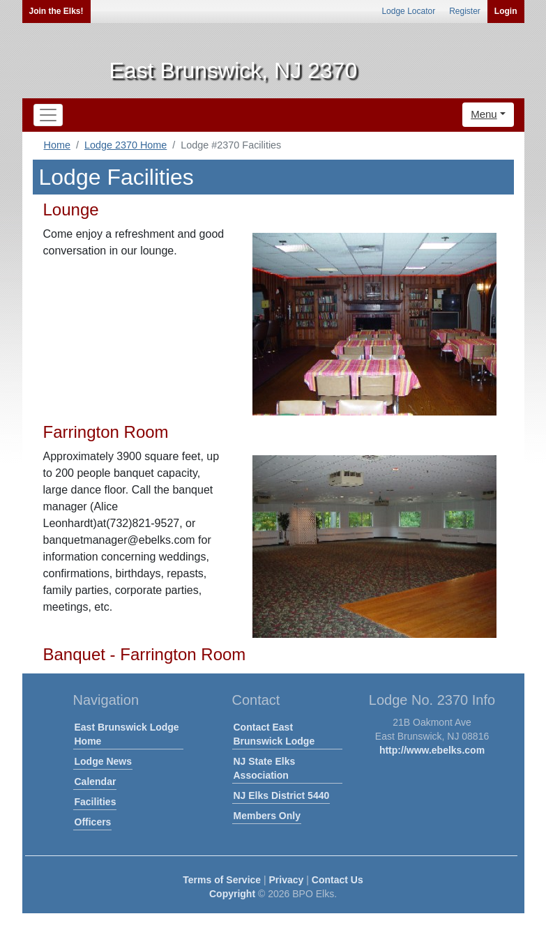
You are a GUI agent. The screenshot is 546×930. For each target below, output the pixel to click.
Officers (93, 822)
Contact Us (337, 879)
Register (464, 11)
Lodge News (103, 761)
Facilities (95, 801)
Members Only (267, 815)
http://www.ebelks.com (432, 750)
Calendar (95, 781)
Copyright (232, 893)
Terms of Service (222, 879)
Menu (484, 114)
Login (505, 11)
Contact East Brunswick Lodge (274, 734)
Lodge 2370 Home (125, 145)
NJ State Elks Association (265, 768)
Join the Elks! (56, 11)
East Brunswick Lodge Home (127, 734)
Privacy (286, 879)
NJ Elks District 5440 (282, 795)
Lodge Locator (408, 11)
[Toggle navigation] (48, 115)
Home (57, 145)
